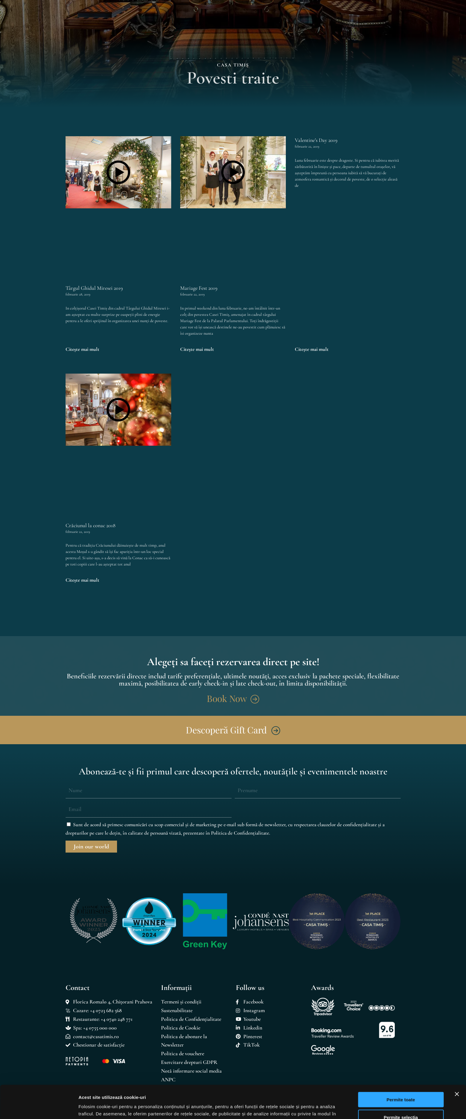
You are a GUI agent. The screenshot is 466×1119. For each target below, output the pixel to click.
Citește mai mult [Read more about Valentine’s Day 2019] (312, 349)
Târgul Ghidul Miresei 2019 (94, 288)
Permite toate (400, 1066)
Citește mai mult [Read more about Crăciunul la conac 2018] (82, 580)
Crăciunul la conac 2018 (91, 525)
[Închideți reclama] (457, 1061)
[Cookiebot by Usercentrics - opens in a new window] (39, 1107)
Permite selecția (401, 1084)
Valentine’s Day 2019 (316, 140)
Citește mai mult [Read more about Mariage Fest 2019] (197, 349)
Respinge (401, 1101)
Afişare (299, 1107)
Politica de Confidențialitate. (240, 833)
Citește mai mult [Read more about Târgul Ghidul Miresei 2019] (82, 349)
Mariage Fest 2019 (198, 288)
